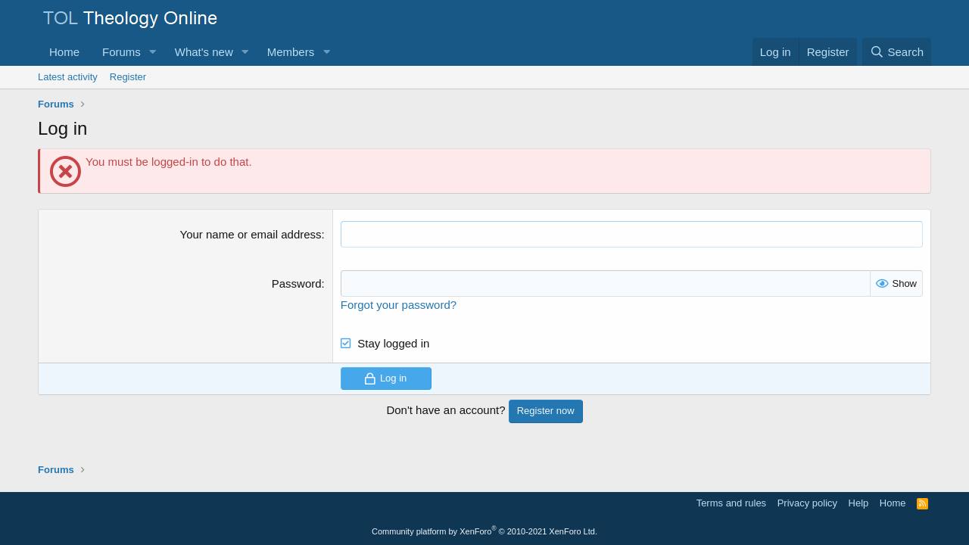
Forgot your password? (398, 304)
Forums (121, 51)
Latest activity (68, 77)
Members (291, 51)
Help (859, 503)
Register (128, 77)
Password (297, 283)
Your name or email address (251, 234)
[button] (153, 52)
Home (64, 51)
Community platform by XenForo (484, 531)
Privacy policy (807, 503)
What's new (204, 51)
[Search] (896, 52)
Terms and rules (731, 503)
